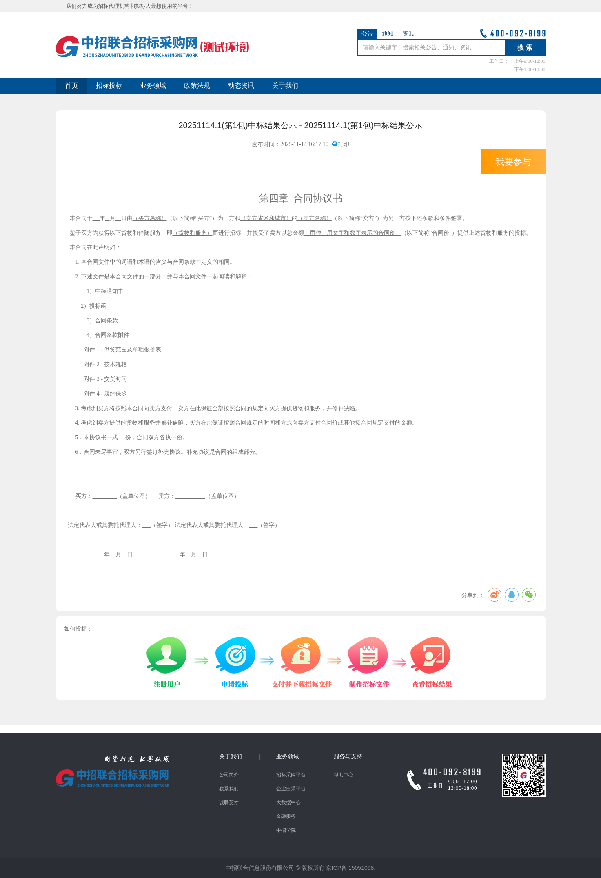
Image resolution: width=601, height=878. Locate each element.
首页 (71, 85)
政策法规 (197, 85)
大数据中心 (288, 802)
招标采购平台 (291, 775)
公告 (367, 34)
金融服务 (286, 816)
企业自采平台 (291, 788)
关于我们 (285, 85)
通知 (387, 34)
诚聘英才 (229, 802)
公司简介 (229, 775)
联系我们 (229, 788)
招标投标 (109, 85)
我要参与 (513, 162)
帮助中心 (343, 775)
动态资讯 (241, 85)
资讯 (408, 34)
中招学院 (286, 830)
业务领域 (153, 85)
